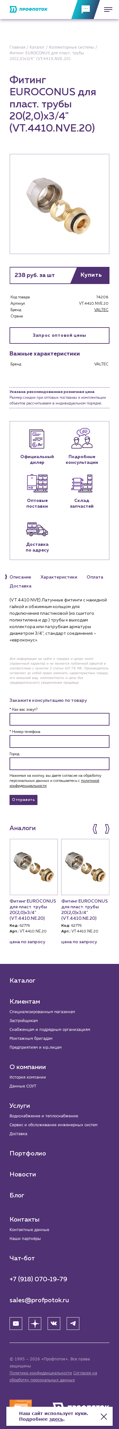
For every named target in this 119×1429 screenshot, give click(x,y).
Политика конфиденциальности (41, 1373)
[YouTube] (16, 1323)
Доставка (18, 1133)
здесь (56, 1419)
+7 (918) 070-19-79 (38, 1279)
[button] (95, 829)
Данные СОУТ (23, 1086)
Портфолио (28, 1153)
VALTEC (101, 310)
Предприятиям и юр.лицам (36, 1047)
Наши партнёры (25, 1238)
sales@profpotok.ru (39, 1300)
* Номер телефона (25, 732)
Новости (23, 1174)
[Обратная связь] (85, 9)
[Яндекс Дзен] (35, 1323)
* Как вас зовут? (23, 710)
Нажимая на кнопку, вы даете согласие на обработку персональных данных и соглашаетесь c (55, 781)
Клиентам (25, 1002)
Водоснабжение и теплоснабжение (44, 1116)
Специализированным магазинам (42, 1011)
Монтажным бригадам (31, 1038)
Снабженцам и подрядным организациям (50, 1029)
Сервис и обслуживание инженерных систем (53, 1124)
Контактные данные (29, 1229)
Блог (17, 1195)
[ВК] (54, 1323)
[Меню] (106, 9)
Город (14, 754)
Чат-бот (22, 1258)
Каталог (23, 981)
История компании (28, 1077)
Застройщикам (24, 1020)
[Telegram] (73, 1323)
